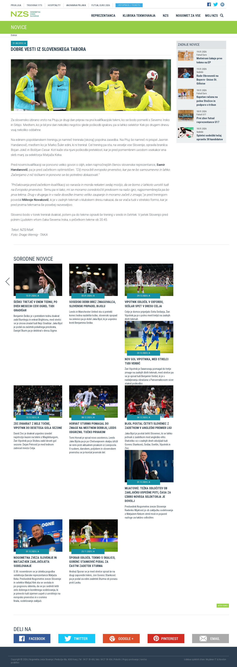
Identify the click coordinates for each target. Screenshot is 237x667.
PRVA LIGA (16, 5)
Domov (14, 35)
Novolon (222, 659)
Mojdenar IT (211, 659)
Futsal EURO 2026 (100, 5)
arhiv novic (223, 605)
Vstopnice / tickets (129, 5)
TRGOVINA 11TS (34, 5)
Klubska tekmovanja (139, 15)
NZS (166, 15)
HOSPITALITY (54, 5)
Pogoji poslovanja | (131, 659)
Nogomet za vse (188, 15)
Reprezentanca (103, 15)
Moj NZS (211, 15)
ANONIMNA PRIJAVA (76, 5)
